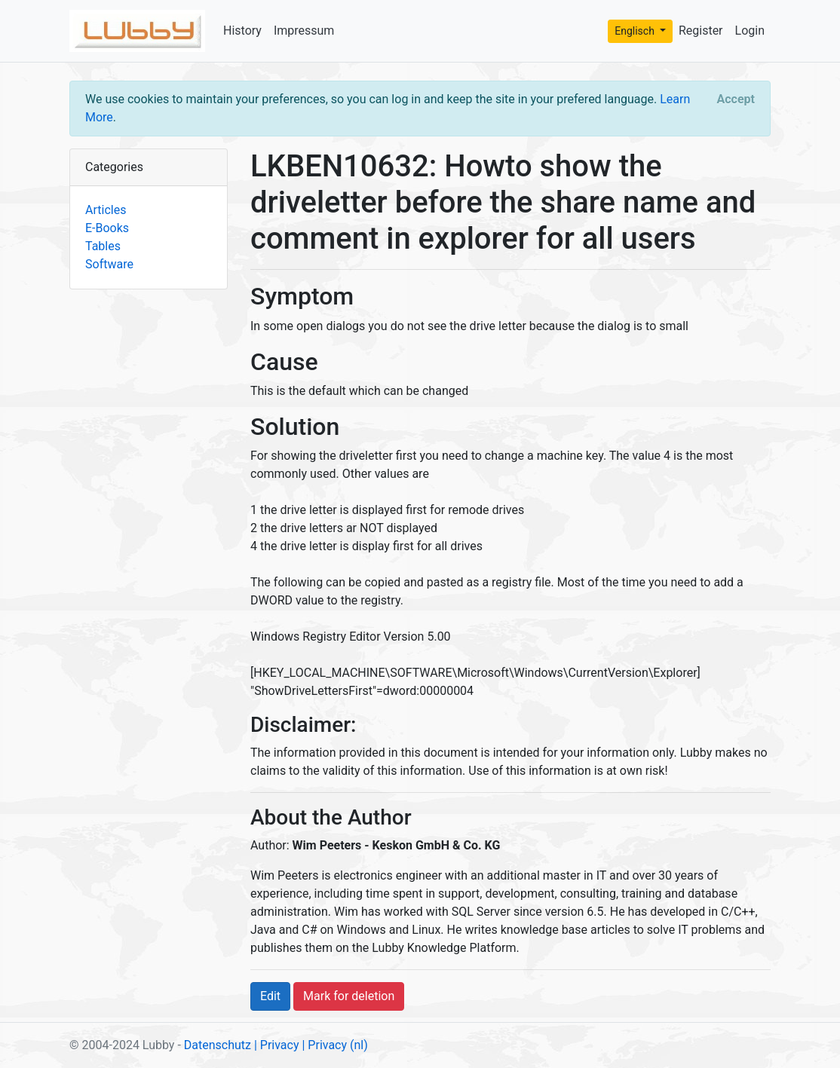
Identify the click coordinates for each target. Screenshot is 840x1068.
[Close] (736, 99)
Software (109, 264)
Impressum (304, 30)
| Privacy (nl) (334, 1045)
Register (701, 30)
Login (750, 30)
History (242, 30)
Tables (103, 246)
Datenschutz (217, 1045)
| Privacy (276, 1045)
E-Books (107, 228)
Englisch (636, 31)
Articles (105, 210)
